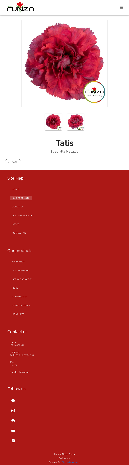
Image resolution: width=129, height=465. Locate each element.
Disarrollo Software (71, 462)
